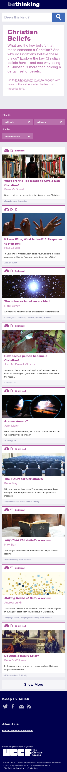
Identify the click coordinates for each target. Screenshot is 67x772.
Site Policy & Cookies (14, 768)
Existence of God (11, 501)
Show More (33, 684)
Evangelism (22, 201)
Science (46, 317)
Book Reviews (10, 201)
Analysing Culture (11, 617)
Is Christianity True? (28, 79)
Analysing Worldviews (29, 617)
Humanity (8, 440)
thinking (24, 4)
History (36, 501)
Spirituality (23, 675)
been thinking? (16, 17)
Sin (14, 440)
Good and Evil (26, 501)
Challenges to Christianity (15, 317)
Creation (30, 317)
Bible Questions (10, 559)
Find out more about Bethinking (17, 730)
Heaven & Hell (10, 262)
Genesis (38, 317)
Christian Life (9, 382)
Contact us (33, 768)
